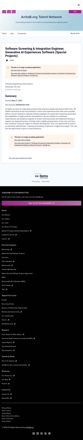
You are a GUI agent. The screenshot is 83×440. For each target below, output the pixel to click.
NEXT (4, 277)
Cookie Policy (6, 413)
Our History (6, 219)
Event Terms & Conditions (11, 416)
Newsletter (7, 398)
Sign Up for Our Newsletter (41, 203)
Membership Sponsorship (12, 312)
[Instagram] (4, 11)
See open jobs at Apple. (19, 70)
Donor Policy (6, 421)
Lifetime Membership (9, 269)
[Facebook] (9, 11)
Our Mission (6, 215)
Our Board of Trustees (9, 227)
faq (75, 11)
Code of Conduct (7, 418)
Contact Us (7, 394)
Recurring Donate (8, 304)
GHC (5, 289)
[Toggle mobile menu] (79, 4)
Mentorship (7, 249)
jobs (12, 33)
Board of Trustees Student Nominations (17, 231)
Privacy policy (36, 181)
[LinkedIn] (13, 11)
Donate (4, 300)
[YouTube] (41, 433)
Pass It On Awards (9, 361)
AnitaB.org (30, 427)
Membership (7, 265)
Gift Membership (9, 324)
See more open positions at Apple (20, 158)
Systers (5, 320)
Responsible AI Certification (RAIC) (13, 281)
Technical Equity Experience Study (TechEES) (18, 338)
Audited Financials (9, 235)
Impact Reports (8, 342)
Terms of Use (6, 410)
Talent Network (8, 261)
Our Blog (6, 379)
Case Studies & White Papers (13, 334)
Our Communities (8, 316)
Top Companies (8, 350)
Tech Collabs (7, 285)
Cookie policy (46, 181)
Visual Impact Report (9, 346)
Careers (6, 239)
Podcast (6, 383)
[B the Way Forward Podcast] (49, 433)
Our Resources (8, 375)
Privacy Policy (6, 408)
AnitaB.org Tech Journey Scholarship (16, 365)
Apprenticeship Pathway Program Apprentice (17, 273)
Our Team (5, 223)
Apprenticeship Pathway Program (13, 253)
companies (21, 33)
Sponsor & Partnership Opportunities (14, 308)
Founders (5, 257)
